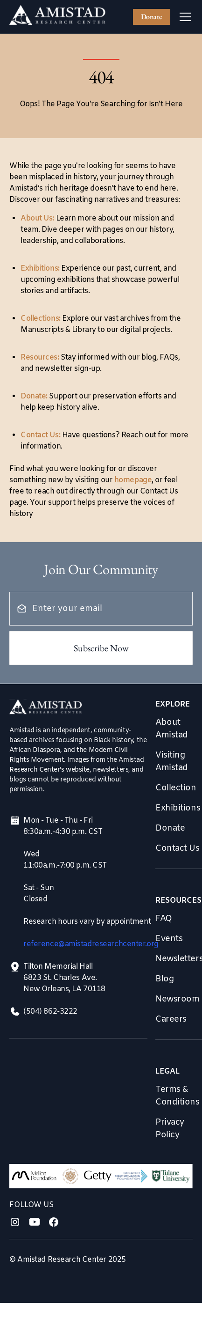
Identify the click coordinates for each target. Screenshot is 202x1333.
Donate (151, 17)
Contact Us (177, 848)
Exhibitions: (40, 268)
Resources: (40, 357)
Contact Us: (40, 435)
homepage (133, 480)
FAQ (163, 918)
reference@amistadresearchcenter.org (91, 944)
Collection (175, 788)
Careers (171, 1019)
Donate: (34, 396)
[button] (183, 17)
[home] (57, 17)
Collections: (41, 319)
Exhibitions (177, 808)
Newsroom (177, 999)
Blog (164, 979)
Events (168, 938)
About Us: (37, 218)
